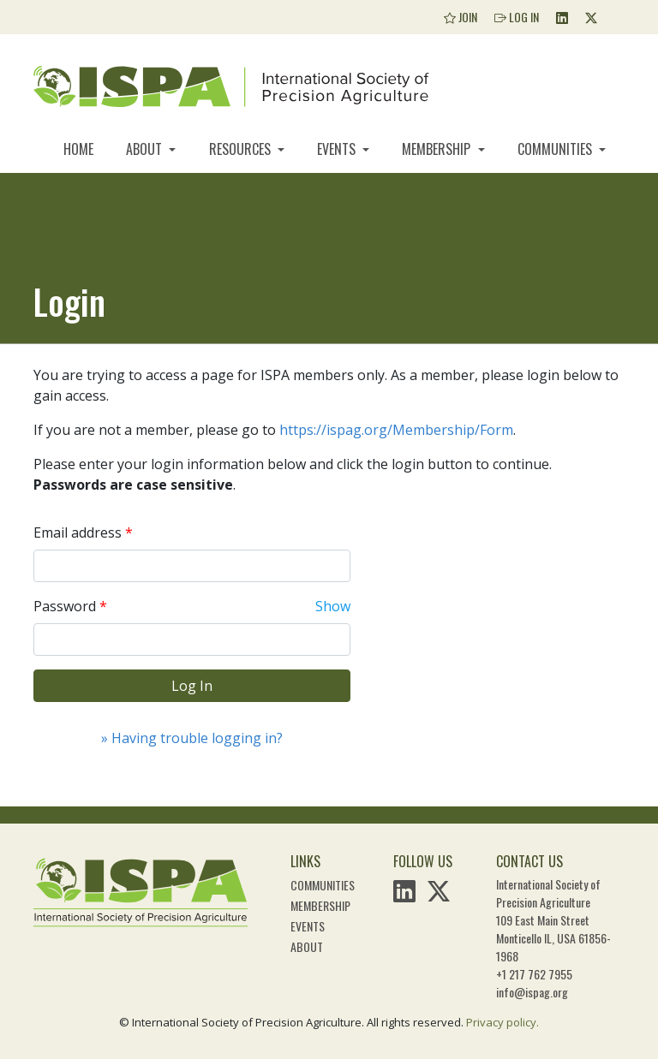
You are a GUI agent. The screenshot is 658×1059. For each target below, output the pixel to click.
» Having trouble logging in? (192, 738)
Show (332, 606)
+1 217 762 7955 (534, 974)
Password (64, 606)
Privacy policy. (502, 1022)
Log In (516, 17)
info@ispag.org (532, 992)
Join (460, 17)
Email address (77, 532)
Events (338, 149)
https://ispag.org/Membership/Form (396, 429)
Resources (241, 149)
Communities (556, 149)
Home (78, 149)
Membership (438, 149)
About (145, 149)
